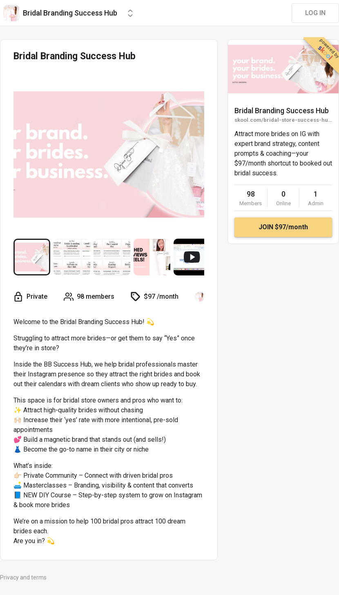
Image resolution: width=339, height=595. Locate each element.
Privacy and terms (23, 577)
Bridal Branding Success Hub (281, 110)
